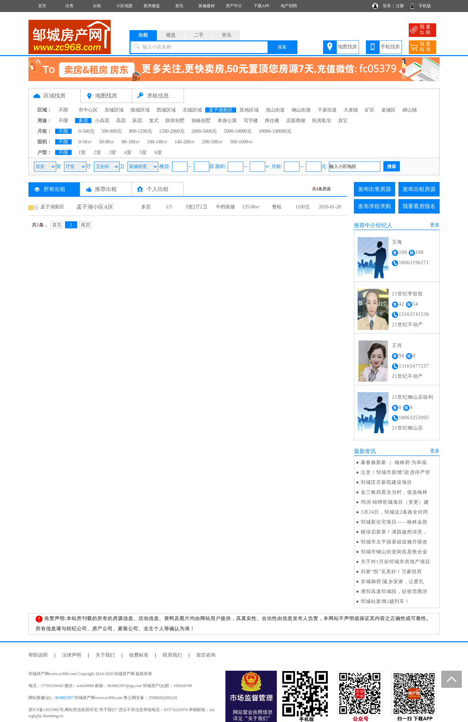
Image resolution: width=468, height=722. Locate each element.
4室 (128, 152)
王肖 (397, 345)
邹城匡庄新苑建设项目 (386, 482)
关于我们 (105, 655)
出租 (97, 5)
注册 (400, 5)
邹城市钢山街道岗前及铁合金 (394, 551)
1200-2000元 (172, 131)
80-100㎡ (131, 141)
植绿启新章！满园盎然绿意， (394, 531)
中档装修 (225, 206)
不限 (63, 110)
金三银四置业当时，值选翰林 (394, 492)
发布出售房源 (374, 189)
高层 (121, 120)
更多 (435, 225)
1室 (82, 152)
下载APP (261, 5)
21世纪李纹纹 (407, 293)
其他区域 (249, 110)
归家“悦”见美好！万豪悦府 (391, 571)
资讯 (179, 5)
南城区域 (140, 110)
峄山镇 (410, 110)
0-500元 (86, 131)
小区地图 (124, 5)
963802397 (64, 697)
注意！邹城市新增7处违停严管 (395, 472)
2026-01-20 (330, 206)
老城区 (388, 110)
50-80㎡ (107, 141)
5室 (143, 152)
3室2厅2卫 (196, 206)
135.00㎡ (251, 206)
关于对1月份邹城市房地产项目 (395, 561)
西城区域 (166, 110)
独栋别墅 (201, 120)
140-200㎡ (185, 141)
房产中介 (234, 5)
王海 (397, 242)
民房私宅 (321, 120)
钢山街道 (301, 110)
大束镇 (351, 110)
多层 (83, 120)
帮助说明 (38, 655)
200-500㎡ (212, 141)
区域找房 (54, 96)
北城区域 (192, 110)
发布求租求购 (374, 206)
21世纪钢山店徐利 (412, 397)
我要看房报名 (419, 206)
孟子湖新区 (221, 110)
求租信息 (158, 96)
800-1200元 (140, 131)
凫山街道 (275, 110)
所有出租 (54, 189)
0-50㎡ (85, 141)
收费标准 (138, 655)
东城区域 (114, 110)
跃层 (137, 120)
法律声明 (71, 655)
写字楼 (251, 120)
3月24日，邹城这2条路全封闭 (394, 512)
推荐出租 (106, 189)
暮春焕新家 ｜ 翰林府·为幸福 (394, 462)
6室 (158, 152)
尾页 (85, 225)
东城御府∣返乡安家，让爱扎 (392, 581)
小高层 (102, 120)
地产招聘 (289, 5)
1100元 (302, 206)
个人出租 (158, 189)
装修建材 (206, 5)
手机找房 (390, 46)
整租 (277, 206)
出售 (69, 5)
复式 (154, 120)
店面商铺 (295, 120)
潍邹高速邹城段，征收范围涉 (394, 591)
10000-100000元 (275, 131)
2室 (97, 152)
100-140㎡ (157, 141)
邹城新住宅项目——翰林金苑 (394, 522)
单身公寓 (227, 120)
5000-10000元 (238, 131)
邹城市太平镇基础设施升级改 (394, 541)
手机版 (425, 5)
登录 (387, 5)
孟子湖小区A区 (94, 207)
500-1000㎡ (241, 141)
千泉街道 (327, 110)
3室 (112, 152)
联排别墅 (175, 120)
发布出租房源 (419, 189)
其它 (343, 120)
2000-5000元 (204, 131)
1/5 (169, 206)
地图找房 (347, 46)
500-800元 (111, 131)
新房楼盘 (152, 5)
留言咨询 (205, 655)
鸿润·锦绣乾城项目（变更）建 (395, 502)
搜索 (282, 47)
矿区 (369, 110)
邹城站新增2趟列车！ (385, 601)
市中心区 (88, 110)
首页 (42, 5)
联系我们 (172, 655)
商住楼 (272, 120)
